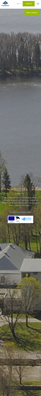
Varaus (28, 4)
